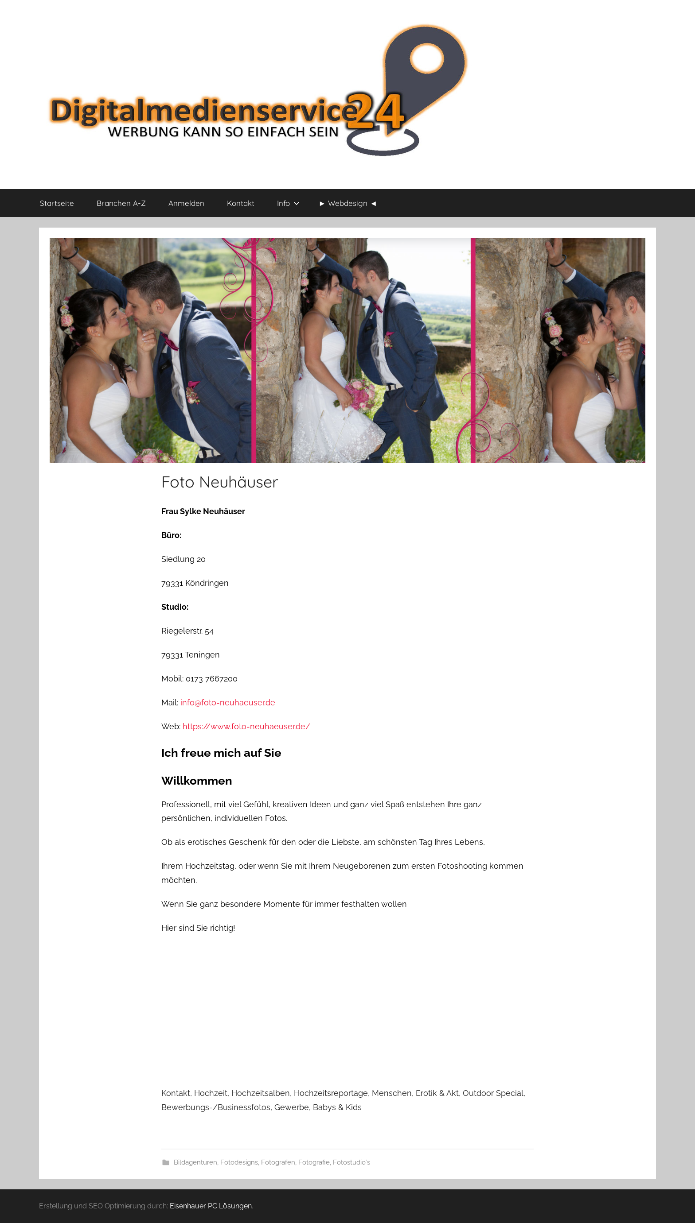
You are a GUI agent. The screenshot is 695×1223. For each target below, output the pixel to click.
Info (288, 203)
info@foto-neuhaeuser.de (227, 702)
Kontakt (240, 203)
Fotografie (314, 1162)
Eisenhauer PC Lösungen (211, 1206)
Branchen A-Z (121, 203)
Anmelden (186, 203)
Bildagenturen (195, 1162)
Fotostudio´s (351, 1162)
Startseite (57, 203)
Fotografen (278, 1162)
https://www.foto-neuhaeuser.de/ (246, 726)
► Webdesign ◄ (348, 203)
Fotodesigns (239, 1162)
